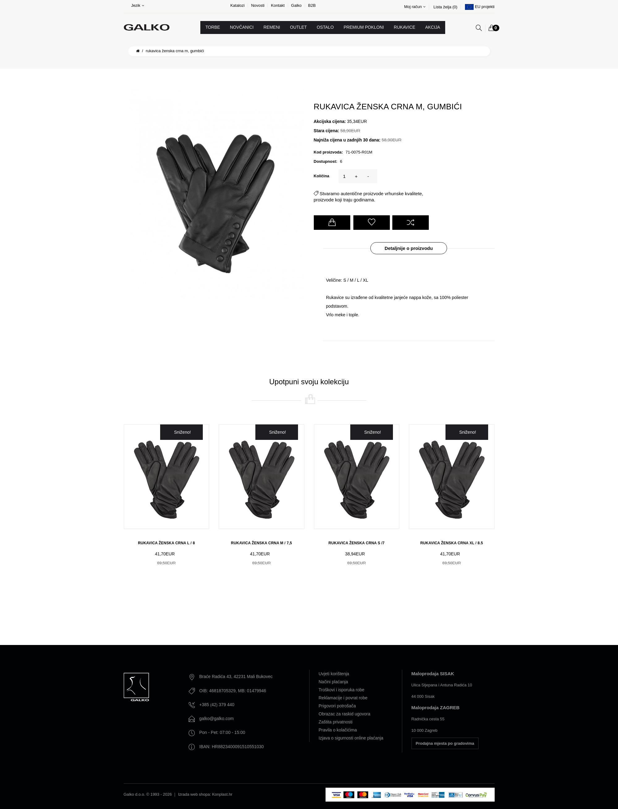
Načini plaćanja (333, 681)
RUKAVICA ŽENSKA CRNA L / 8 (166, 543)
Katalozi (237, 5)
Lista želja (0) (445, 7)
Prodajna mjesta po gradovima (445, 743)
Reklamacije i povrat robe (343, 697)
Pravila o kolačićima (338, 729)
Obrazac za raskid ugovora (344, 713)
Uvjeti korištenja (334, 673)
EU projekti (485, 6)
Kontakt (277, 5)
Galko (296, 5)
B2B (312, 5)
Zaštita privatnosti (336, 721)
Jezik (137, 5)
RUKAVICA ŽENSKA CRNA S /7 (357, 543)
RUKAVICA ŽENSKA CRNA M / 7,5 (261, 543)
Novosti (257, 5)
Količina (322, 176)
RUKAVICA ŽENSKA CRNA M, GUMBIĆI (175, 50)
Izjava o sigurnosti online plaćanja (351, 737)
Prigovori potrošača (337, 705)
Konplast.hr (222, 794)
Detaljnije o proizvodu (409, 248)
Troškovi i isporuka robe (341, 689)
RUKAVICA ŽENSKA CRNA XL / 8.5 (451, 543)
